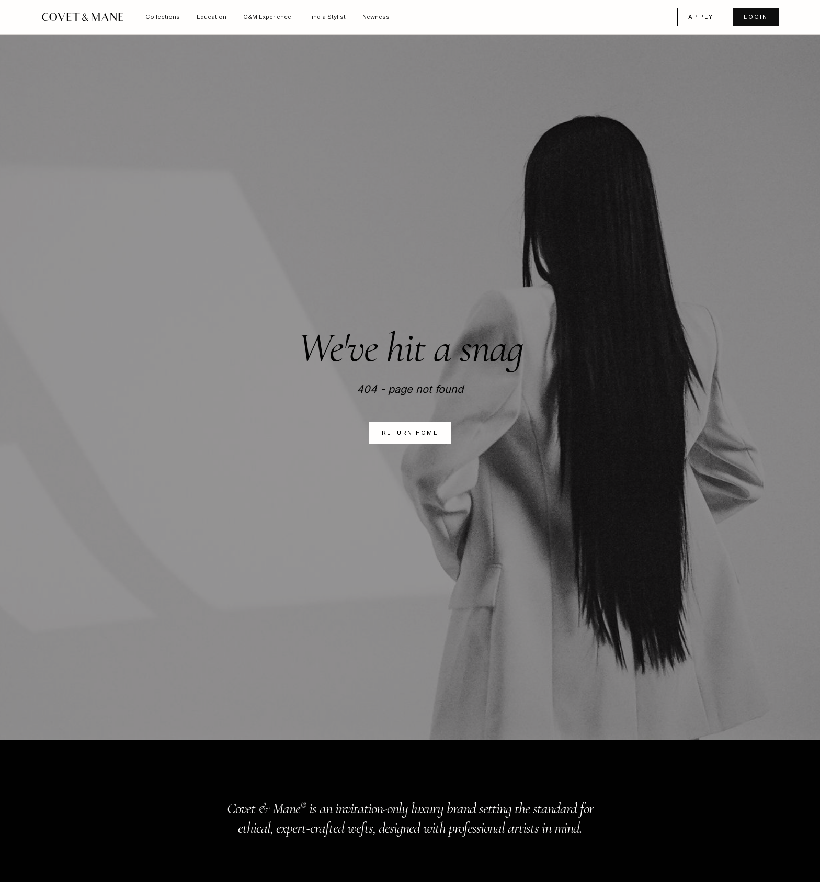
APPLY (700, 16)
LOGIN (756, 16)
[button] (162, 17)
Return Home (410, 432)
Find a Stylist (327, 16)
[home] (82, 17)
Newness (376, 16)
